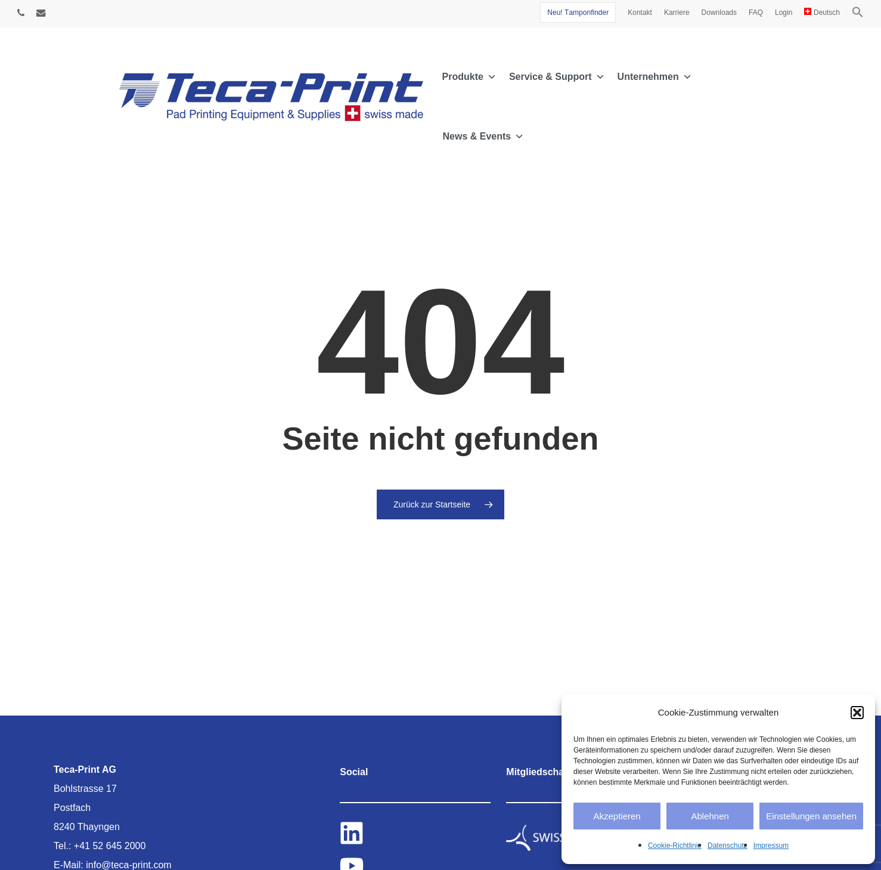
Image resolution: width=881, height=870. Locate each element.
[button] (857, 713)
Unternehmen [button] (655, 77)
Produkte (469, 77)
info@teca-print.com (128, 865)
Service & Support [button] (557, 77)
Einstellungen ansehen (811, 816)
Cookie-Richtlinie (675, 845)
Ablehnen (709, 816)
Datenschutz (727, 845)
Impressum (771, 845)
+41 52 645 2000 (110, 846)
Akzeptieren (616, 816)
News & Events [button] (484, 136)
